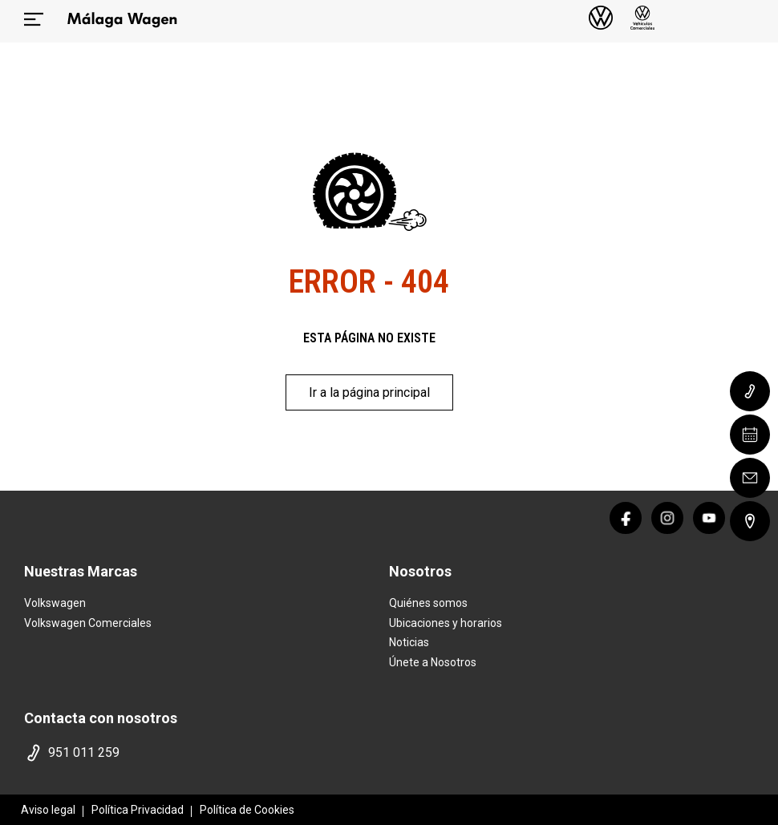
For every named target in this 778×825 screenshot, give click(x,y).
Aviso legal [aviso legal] (48, 809)
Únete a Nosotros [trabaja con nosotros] (432, 662)
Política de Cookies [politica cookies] (247, 809)
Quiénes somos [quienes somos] (428, 603)
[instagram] (667, 518)
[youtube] (709, 518)
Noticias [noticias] (409, 642)
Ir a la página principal (369, 392)
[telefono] (203, 752)
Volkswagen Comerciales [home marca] (88, 623)
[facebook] (626, 518)
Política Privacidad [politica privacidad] (137, 809)
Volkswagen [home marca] (55, 603)
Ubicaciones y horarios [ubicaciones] (445, 623)
